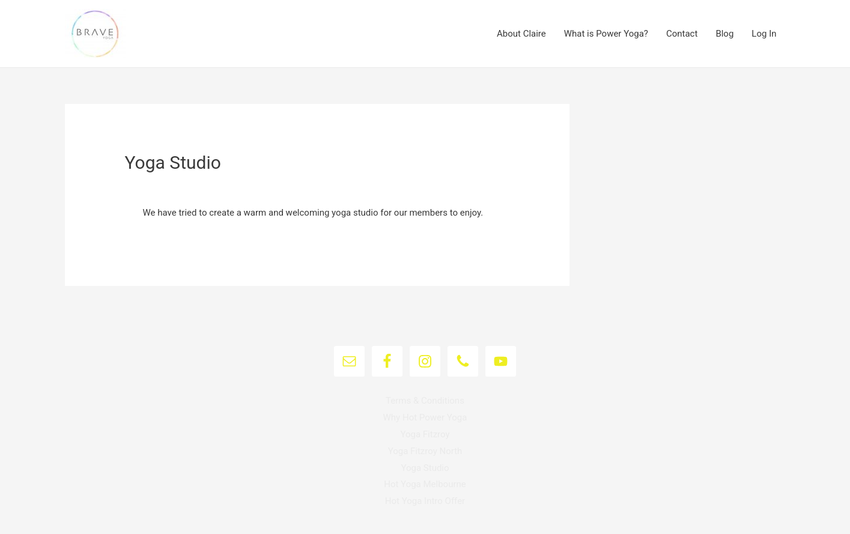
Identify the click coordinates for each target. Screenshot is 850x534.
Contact (681, 33)
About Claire (521, 33)
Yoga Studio (425, 468)
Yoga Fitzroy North (425, 451)
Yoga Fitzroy (424, 434)
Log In (763, 33)
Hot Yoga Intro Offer (425, 501)
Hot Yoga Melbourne (425, 484)
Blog (724, 33)
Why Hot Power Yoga (425, 417)
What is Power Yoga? (606, 33)
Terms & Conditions (425, 400)
